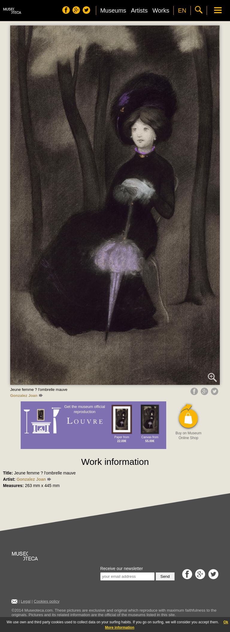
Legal (26, 601)
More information (119, 627)
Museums (113, 10)
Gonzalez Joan (26, 395)
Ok (225, 622)
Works (160, 10)
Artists (139, 10)
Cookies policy (47, 601)
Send (165, 576)
